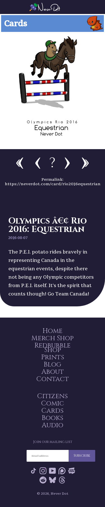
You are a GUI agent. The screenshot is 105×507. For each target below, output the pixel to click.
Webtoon (71, 470)
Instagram (42, 470)
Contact (52, 379)
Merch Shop (52, 338)
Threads (62, 480)
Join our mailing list (52, 442)
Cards (52, 410)
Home (52, 331)
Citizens (52, 396)
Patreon (62, 470)
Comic (52, 403)
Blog (52, 364)
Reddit (42, 480)
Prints (52, 357)
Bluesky (52, 480)
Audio (52, 425)
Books (52, 418)
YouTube (52, 470)
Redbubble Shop (52, 348)
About (52, 371)
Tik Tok (33, 470)
